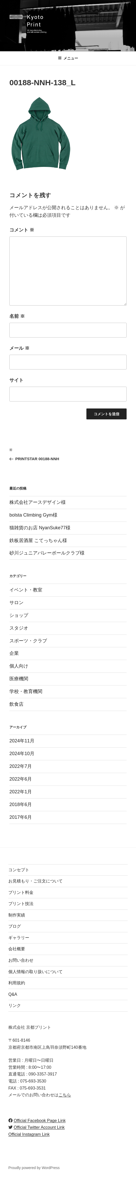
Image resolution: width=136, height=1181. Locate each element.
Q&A (12, 994)
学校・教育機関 (25, 691)
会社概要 (16, 949)
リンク (14, 1005)
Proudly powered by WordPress (34, 1168)
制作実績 (16, 915)
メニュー (68, 58)
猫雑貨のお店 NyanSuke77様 (39, 527)
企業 (14, 653)
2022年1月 (20, 791)
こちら (64, 1095)
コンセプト (18, 870)
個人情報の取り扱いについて (35, 971)
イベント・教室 (25, 589)
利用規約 (16, 983)
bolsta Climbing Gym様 (33, 515)
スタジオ (18, 628)
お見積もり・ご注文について (35, 881)
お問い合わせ (20, 960)
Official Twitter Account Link (39, 1127)
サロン (16, 602)
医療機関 (18, 678)
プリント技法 (20, 903)
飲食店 (16, 704)
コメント (21, 230)
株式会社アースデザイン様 (37, 502)
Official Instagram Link (29, 1134)
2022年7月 (20, 766)
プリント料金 (20, 892)
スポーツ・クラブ (28, 640)
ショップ (18, 615)
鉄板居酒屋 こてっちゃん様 (38, 540)
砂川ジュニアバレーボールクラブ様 (47, 553)
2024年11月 (21, 740)
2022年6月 (20, 779)
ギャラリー (18, 937)
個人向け (18, 666)
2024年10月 (21, 753)
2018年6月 (20, 804)
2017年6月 (20, 817)
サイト (16, 380)
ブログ (14, 926)
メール (19, 348)
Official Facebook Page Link (40, 1120)
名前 (17, 316)
